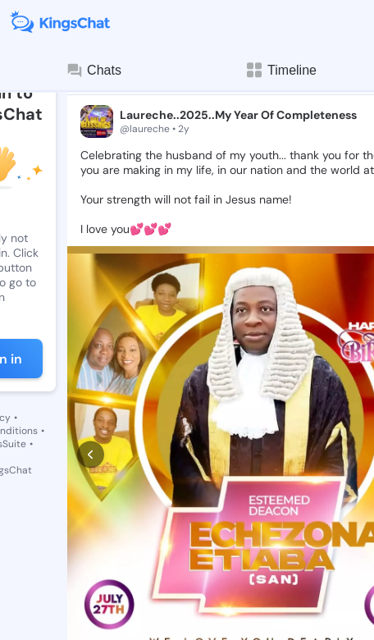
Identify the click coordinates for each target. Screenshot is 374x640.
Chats (93, 71)
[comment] (151, 582)
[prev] (90, 399)
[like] (88, 582)
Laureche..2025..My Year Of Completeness (238, 114)
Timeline (280, 70)
